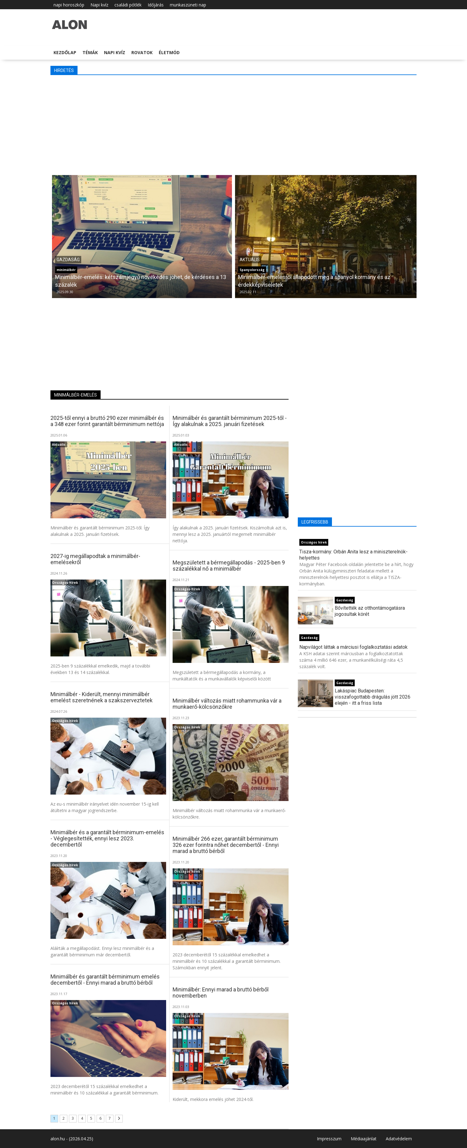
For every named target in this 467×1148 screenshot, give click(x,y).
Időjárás (156, 5)
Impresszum (329, 1139)
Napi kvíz (99, 5)
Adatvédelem (399, 1139)
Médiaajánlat (364, 1139)
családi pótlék (128, 5)
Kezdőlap (65, 52)
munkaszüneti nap (188, 5)
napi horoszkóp (69, 5)
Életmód (169, 52)
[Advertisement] (233, 124)
